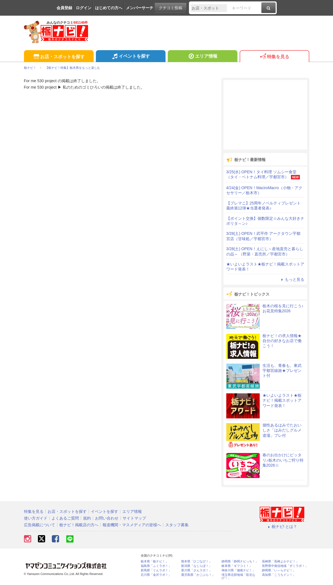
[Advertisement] (265, 115)
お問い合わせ (106, 518)
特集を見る (274, 57)
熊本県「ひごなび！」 (196, 561)
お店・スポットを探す (59, 57)
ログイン (83, 8)
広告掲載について (39, 525)
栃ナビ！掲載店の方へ (78, 525)
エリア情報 (202, 57)
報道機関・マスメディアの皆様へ (132, 525)
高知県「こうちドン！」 (279, 574)
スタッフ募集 (177, 525)
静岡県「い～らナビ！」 (279, 570)
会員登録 (64, 8)
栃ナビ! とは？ (282, 526)
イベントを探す (130, 57)
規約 (87, 518)
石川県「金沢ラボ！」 (156, 574)
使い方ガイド (35, 518)
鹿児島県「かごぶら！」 (198, 574)
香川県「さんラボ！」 (196, 570)
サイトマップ (134, 518)
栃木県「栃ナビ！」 (154, 561)
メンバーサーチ (139, 8)
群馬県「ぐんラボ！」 (156, 570)
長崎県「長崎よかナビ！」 (280, 561)
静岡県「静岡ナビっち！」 (240, 561)
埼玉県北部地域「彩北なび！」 (238, 576)
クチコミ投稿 (170, 8)
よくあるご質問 (65, 518)
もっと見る (292, 279)
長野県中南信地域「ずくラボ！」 (285, 565)
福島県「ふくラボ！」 (156, 565)
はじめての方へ (108, 8)
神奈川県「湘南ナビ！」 (238, 570)
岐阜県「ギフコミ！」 (237, 565)
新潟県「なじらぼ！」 (196, 565)
